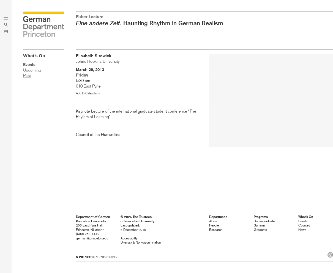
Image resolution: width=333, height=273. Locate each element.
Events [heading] (302, 221)
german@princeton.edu (92, 238)
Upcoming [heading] (32, 70)
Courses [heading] (304, 225)
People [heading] (214, 225)
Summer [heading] (259, 225)
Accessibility (129, 238)
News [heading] (302, 230)
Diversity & (141, 242)
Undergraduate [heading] (264, 221)
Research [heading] (215, 230)
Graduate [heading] (260, 230)
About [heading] (213, 221)
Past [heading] (27, 75)
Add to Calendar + (88, 93)
